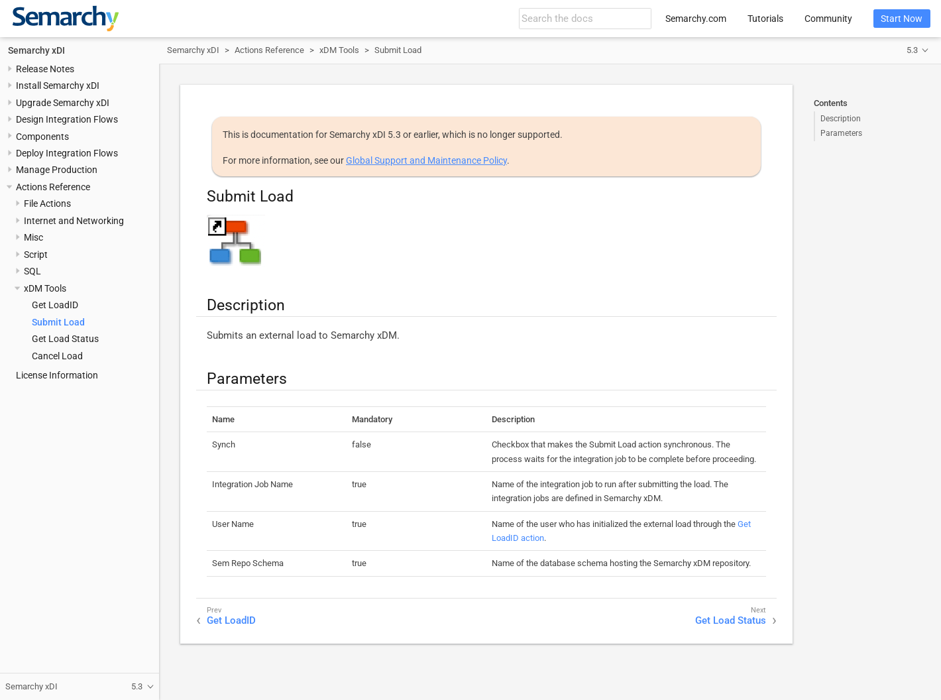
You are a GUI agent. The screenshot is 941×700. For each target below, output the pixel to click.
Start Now (901, 18)
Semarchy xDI (36, 50)
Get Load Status (65, 338)
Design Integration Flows (67, 119)
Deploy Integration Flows (67, 153)
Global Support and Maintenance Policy (426, 160)
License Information (57, 375)
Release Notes (45, 69)
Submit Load (58, 322)
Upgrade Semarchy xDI (62, 102)
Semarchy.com (695, 18)
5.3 (912, 50)
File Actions (47, 203)
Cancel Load (57, 356)
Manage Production (56, 169)
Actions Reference (53, 187)
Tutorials (765, 18)
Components (42, 136)
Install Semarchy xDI (57, 85)
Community (828, 18)
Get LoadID (55, 305)
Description (840, 118)
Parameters (841, 133)
